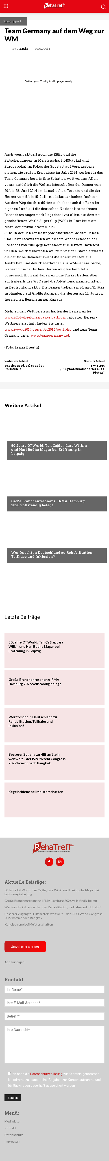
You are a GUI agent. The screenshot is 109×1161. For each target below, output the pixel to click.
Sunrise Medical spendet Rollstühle (24, 367)
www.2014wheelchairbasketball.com (35, 317)
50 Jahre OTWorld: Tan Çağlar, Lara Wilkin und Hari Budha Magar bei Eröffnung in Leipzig (49, 449)
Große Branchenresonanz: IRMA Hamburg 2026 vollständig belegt (48, 503)
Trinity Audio (48, 81)
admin (22, 48)
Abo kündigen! (14, 962)
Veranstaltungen (25, 437)
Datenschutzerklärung (46, 1074)
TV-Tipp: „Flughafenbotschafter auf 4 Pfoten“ (82, 368)
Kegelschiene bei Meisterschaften (36, 792)
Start (7, 21)
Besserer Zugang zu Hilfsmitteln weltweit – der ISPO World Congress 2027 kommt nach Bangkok (37, 758)
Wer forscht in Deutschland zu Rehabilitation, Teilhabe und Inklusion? (52, 554)
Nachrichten (21, 544)
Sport (17, 21)
